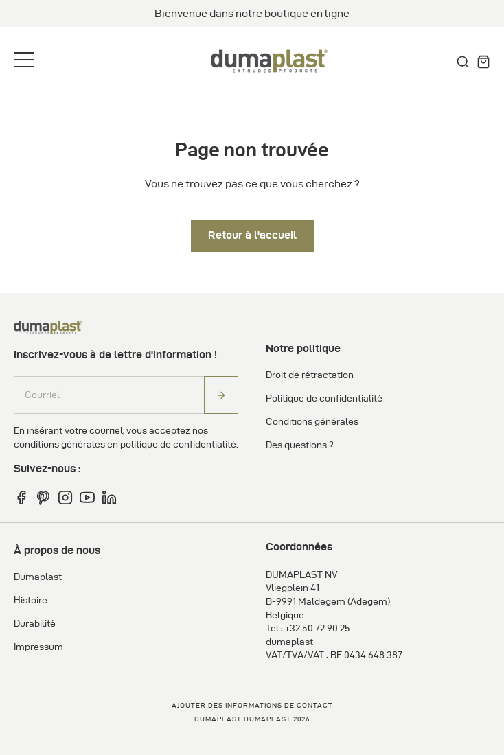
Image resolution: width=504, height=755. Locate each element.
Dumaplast (38, 577)
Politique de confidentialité (324, 398)
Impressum (38, 647)
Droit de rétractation (310, 375)
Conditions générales (312, 422)
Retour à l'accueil (252, 235)
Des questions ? (300, 445)
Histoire (30, 600)
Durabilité (35, 623)
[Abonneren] (221, 395)
